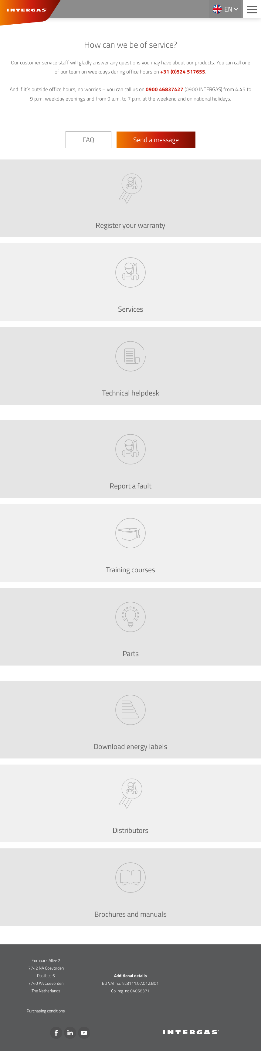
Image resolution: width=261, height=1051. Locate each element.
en (228, 9)
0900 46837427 (164, 89)
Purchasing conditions (46, 1011)
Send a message (156, 140)
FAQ (88, 140)
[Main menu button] (252, 9)
